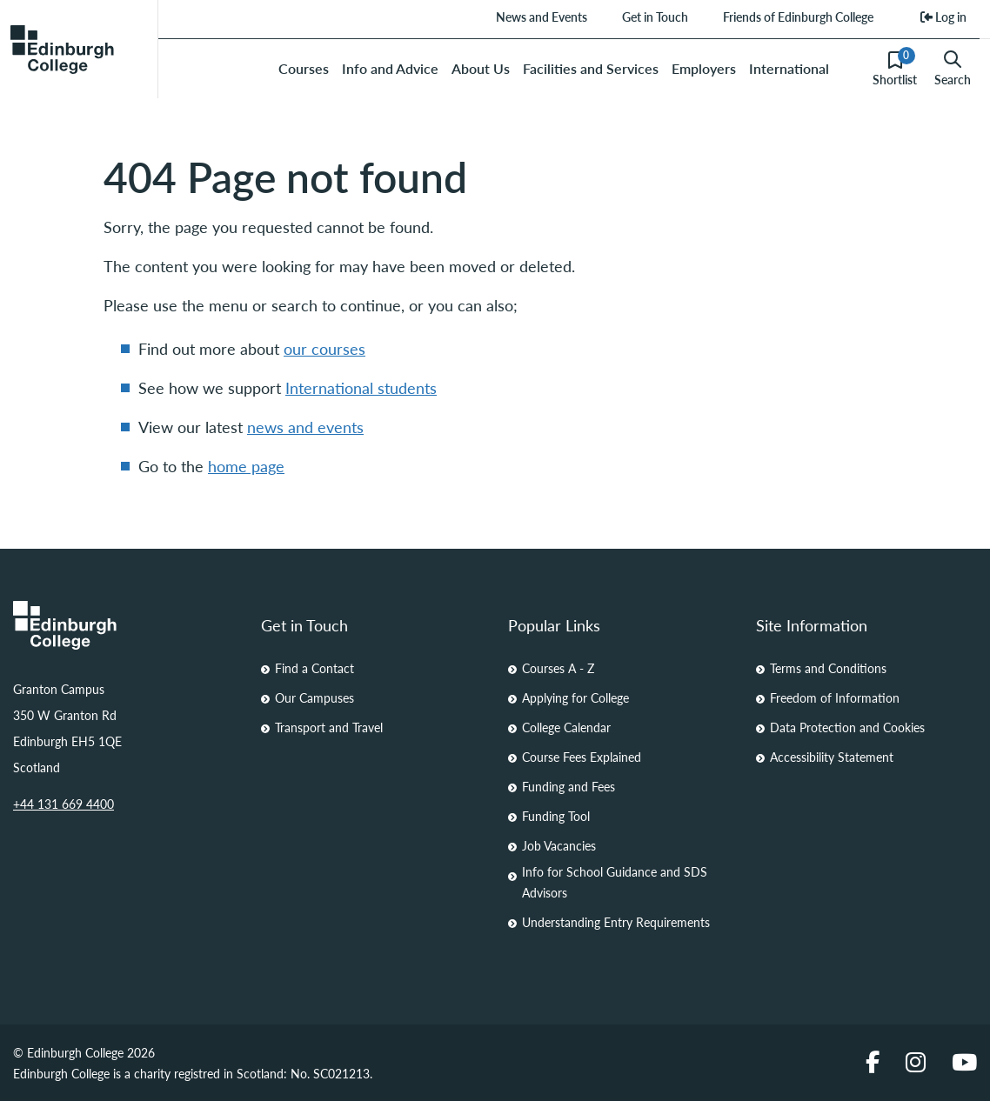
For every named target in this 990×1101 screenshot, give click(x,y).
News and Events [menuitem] (540, 16)
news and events (305, 426)
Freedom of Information (835, 697)
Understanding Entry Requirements (616, 922)
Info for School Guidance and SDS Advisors (614, 882)
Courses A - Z (558, 668)
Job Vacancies (559, 845)
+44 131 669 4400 (63, 803)
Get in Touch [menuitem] (654, 16)
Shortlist (895, 68)
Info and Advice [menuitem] (390, 68)
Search (952, 68)
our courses (324, 348)
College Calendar (566, 727)
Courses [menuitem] (303, 68)
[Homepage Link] (124, 625)
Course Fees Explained (581, 756)
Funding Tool (556, 815)
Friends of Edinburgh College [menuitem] (797, 16)
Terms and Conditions (828, 668)
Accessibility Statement (831, 756)
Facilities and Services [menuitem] (591, 68)
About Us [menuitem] (481, 68)
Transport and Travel (329, 727)
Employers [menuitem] (704, 68)
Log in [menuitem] (943, 16)
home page (246, 466)
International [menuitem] (789, 68)
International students (361, 387)
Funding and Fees (568, 786)
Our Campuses (314, 697)
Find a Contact (314, 668)
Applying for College (575, 697)
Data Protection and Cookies (847, 727)
